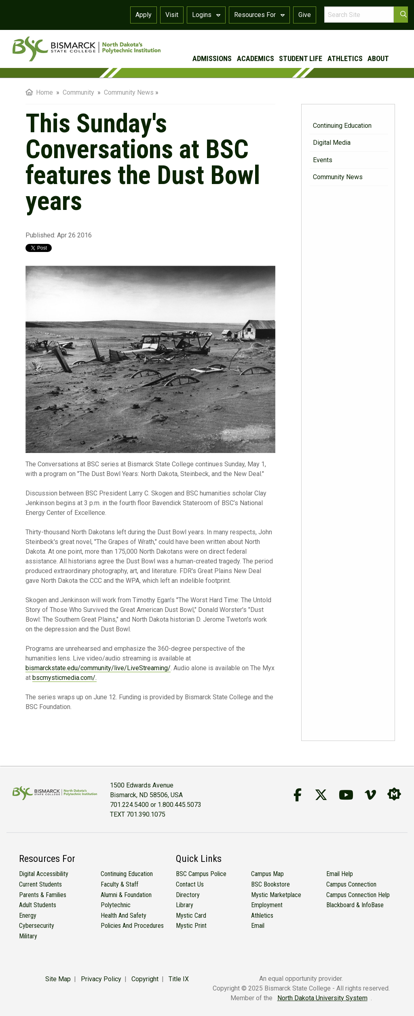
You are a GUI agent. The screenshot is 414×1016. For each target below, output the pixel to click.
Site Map (58, 979)
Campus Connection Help (358, 895)
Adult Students (37, 905)
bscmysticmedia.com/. (64, 678)
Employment (267, 905)
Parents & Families (42, 895)
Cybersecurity (36, 925)
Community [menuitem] (79, 92)
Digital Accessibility (43, 874)
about (378, 58)
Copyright (144, 979)
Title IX (179, 979)
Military (28, 936)
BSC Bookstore (270, 884)
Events (322, 160)
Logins (206, 15)
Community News (338, 177)
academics (255, 58)
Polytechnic (116, 905)
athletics (345, 58)
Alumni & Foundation (126, 895)
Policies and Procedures (132, 925)
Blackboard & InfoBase (355, 905)
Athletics (262, 915)
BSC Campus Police (201, 874)
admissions (212, 58)
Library (184, 905)
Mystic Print (191, 925)
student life (300, 58)
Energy (27, 915)
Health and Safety (123, 915)
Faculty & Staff (119, 884)
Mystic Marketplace (276, 895)
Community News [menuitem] (129, 92)
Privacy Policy (101, 979)
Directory (188, 895)
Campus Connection (351, 884)
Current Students (40, 884)
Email (257, 925)
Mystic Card (191, 915)
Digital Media (332, 142)
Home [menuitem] (39, 92)
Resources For (259, 15)
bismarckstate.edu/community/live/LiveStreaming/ (98, 668)
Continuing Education (342, 125)
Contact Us (190, 884)
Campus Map (267, 874)
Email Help (339, 874)
